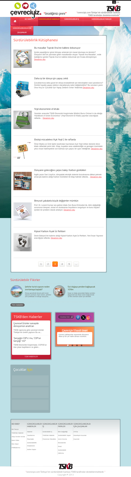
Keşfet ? (30, 380)
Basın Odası (15, 440)
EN (118, 2)
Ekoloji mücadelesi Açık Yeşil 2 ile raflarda (55, 139)
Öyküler (30, 392)
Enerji (60, 446)
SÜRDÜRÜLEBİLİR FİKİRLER (101, 19)
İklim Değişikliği (62, 432)
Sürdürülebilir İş (47, 432)
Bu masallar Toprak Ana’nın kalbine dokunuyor (57, 48)
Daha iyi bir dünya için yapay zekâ (51, 78)
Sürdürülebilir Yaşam (64, 435)
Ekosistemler (62, 443)
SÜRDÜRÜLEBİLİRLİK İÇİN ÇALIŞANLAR (22, 30)
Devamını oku (39, 59)
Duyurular (76, 439)
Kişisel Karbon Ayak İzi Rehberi (49, 231)
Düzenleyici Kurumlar (79, 435)
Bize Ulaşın (15, 444)
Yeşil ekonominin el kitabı (46, 109)
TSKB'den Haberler (17, 433)
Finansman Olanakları (49, 439)
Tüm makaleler (17, 305)
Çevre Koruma (62, 439)
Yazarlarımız (31, 435)
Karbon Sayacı (31, 449)
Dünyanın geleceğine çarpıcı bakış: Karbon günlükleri (60, 170)
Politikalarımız (16, 447)
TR (114, 2)
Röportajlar (30, 439)
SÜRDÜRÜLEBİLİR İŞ (71, 19)
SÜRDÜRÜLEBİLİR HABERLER (49, 19)
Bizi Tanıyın (15, 429)
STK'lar (75, 432)
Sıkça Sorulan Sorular (18, 436)
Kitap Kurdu (30, 404)
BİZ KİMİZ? (16, 424)
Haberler (29, 432)
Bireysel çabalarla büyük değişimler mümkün (56, 200)
